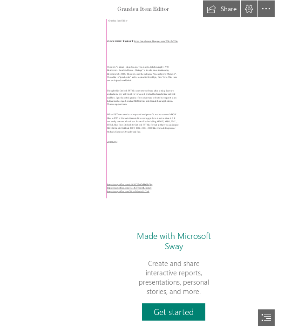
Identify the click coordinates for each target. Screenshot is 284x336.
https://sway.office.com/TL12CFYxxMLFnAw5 (129, 188)
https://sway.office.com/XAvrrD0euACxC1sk (128, 191)
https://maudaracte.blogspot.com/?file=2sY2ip (156, 41)
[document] (142, 168)
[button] (221, 8)
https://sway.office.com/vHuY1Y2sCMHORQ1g (129, 184)
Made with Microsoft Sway (174, 241)
